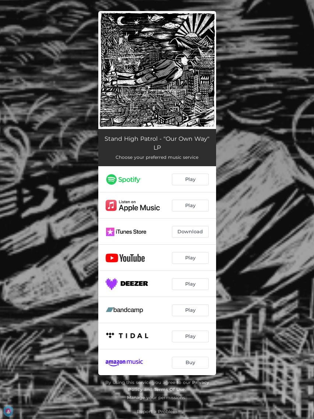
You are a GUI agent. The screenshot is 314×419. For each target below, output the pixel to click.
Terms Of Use (169, 389)
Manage (136, 397)
